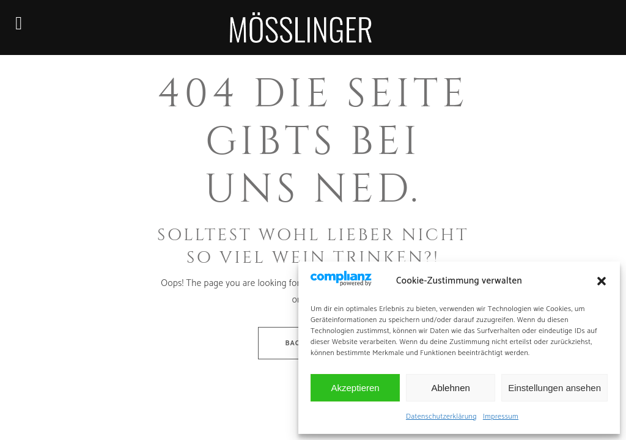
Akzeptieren (355, 388)
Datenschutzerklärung (441, 416)
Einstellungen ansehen (554, 388)
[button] (601, 281)
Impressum (500, 416)
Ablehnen (450, 388)
